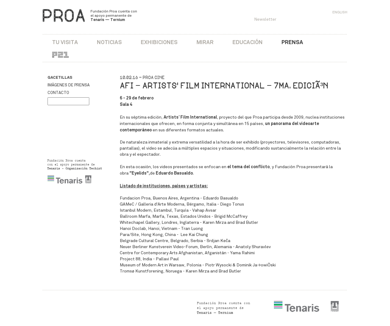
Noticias (109, 42)
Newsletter (265, 19)
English (339, 12)
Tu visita (65, 42)
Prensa (292, 42)
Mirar (205, 42)
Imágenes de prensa (69, 85)
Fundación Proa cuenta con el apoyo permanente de (113, 15)
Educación (247, 42)
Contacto (58, 92)
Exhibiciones (159, 42)
